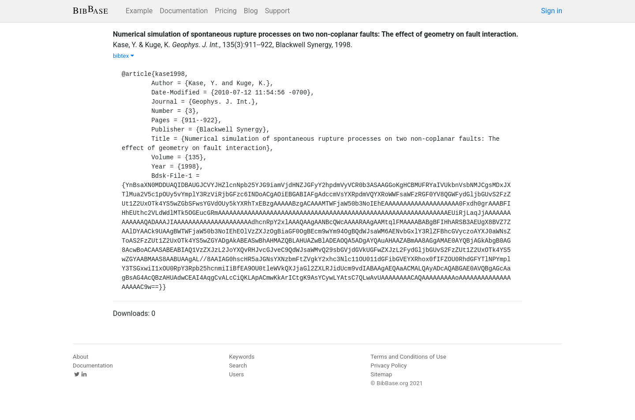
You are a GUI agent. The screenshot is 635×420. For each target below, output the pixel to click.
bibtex (123, 55)
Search (238, 365)
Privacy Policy (388, 365)
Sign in (551, 11)
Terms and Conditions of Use (408, 356)
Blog (251, 11)
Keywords (241, 356)
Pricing (226, 11)
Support (277, 11)
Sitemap (381, 374)
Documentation (184, 11)
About (81, 356)
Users (236, 374)
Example (139, 11)
